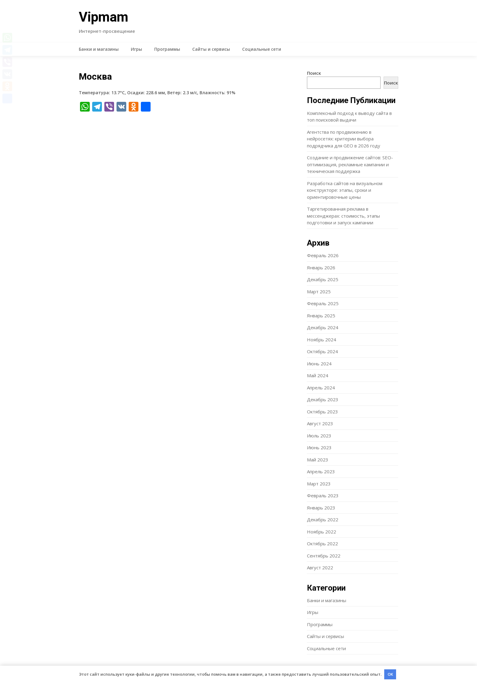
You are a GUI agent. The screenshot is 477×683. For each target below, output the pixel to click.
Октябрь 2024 (322, 351)
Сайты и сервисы (211, 49)
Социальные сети (261, 49)
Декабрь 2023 (322, 399)
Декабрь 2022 (322, 519)
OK (390, 674)
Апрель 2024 (321, 388)
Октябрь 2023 (322, 412)
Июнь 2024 (319, 363)
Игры (136, 49)
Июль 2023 (319, 436)
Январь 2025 (321, 315)
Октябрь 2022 (322, 543)
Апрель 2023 (321, 471)
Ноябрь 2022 (321, 532)
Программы (167, 49)
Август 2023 (320, 423)
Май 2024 (317, 375)
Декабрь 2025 (322, 279)
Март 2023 (319, 484)
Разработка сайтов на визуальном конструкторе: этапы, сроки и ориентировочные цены (344, 190)
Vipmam (103, 17)
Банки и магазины (99, 49)
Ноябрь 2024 (321, 339)
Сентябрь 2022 (323, 556)
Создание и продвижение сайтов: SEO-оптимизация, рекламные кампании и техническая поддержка (350, 164)
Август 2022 (320, 567)
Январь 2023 (321, 508)
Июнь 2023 (319, 447)
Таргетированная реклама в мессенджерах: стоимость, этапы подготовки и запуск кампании (343, 216)
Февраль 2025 (323, 303)
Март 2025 (319, 291)
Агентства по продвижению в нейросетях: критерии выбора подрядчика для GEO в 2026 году (343, 139)
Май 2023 (317, 460)
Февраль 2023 (323, 495)
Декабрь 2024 (322, 327)
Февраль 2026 (323, 255)
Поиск (314, 73)
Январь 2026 (321, 267)
